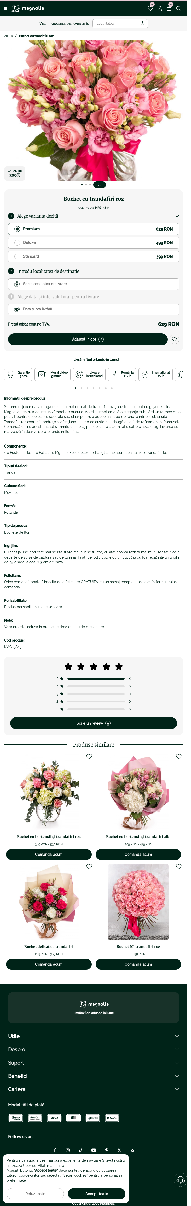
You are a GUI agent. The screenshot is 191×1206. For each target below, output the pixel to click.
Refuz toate (35, 1194)
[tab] (75, 388)
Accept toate (96, 1194)
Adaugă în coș (88, 339)
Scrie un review (94, 723)
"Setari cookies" (75, 1175)
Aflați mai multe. (51, 1165)
